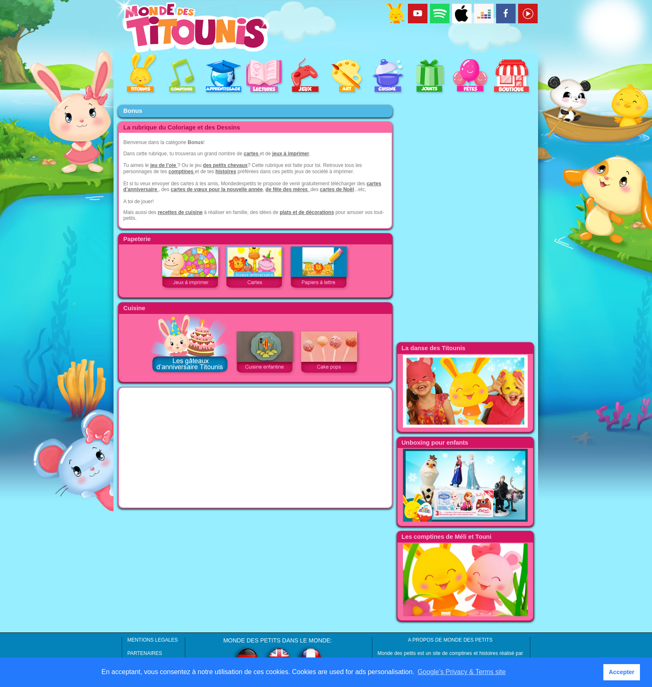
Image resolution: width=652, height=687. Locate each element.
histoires (225, 171)
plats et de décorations (307, 212)
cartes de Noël (337, 189)
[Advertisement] (255, 447)
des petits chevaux (225, 165)
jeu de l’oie (163, 165)
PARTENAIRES (144, 653)
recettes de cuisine (180, 212)
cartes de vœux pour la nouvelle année (217, 189)
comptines (181, 171)
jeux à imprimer (290, 154)
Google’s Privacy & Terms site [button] (461, 671)
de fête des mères (287, 189)
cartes (252, 154)
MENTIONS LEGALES (152, 640)
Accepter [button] (622, 672)
